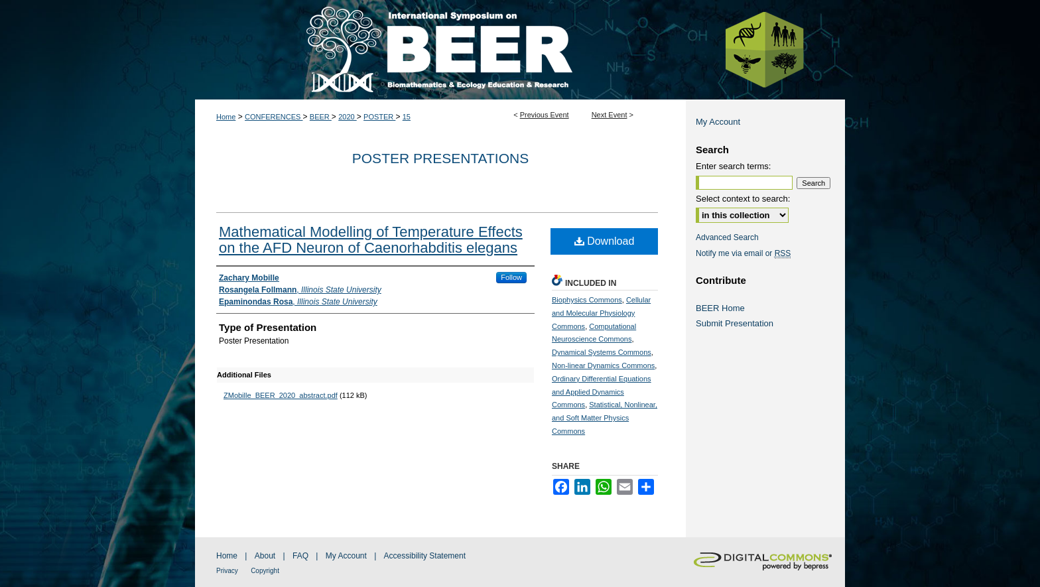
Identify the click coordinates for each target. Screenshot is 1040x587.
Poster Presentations (440, 158)
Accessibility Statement (425, 555)
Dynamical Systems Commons (601, 352)
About (265, 555)
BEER (321, 117)
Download (604, 241)
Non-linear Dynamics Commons (603, 365)
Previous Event (544, 115)
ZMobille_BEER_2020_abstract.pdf (281, 395)
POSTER (379, 117)
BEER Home (720, 308)
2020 (347, 117)
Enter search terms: (733, 166)
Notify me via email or (743, 253)
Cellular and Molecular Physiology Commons (601, 313)
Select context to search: (743, 199)
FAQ (300, 555)
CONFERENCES (273, 117)
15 (407, 117)
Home (225, 117)
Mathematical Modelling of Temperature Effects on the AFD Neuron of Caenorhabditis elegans (371, 240)
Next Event (609, 115)
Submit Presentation (734, 323)
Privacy (227, 570)
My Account (718, 122)
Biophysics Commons (587, 300)
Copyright (265, 570)
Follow (511, 277)
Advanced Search (727, 237)
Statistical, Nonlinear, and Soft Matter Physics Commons (604, 418)
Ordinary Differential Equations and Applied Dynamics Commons (601, 392)
